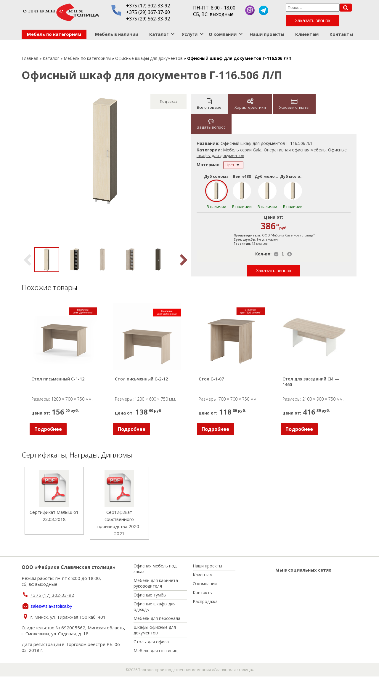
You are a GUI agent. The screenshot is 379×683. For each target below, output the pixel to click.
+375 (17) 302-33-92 (148, 5)
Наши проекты (267, 34)
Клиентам (307, 34)
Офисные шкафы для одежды (155, 606)
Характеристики (250, 104)
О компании (223, 34)
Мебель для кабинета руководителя (156, 583)
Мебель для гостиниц (155, 650)
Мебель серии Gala (242, 150)
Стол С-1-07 (211, 379)
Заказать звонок (312, 20)
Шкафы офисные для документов (155, 630)
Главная (30, 58)
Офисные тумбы (150, 595)
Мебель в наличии (116, 34)
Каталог (158, 34)
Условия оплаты (294, 104)
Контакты (341, 34)
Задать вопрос (211, 124)
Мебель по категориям (54, 34)
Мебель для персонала (157, 618)
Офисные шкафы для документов (149, 58)
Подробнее (48, 429)
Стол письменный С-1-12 (57, 379)
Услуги (189, 34)
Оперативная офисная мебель (295, 150)
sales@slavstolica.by (51, 606)
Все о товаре (209, 104)
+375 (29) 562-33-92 (148, 18)
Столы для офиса (151, 641)
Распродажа (205, 601)
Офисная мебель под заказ (155, 568)
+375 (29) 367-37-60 (148, 12)
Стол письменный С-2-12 (141, 379)
